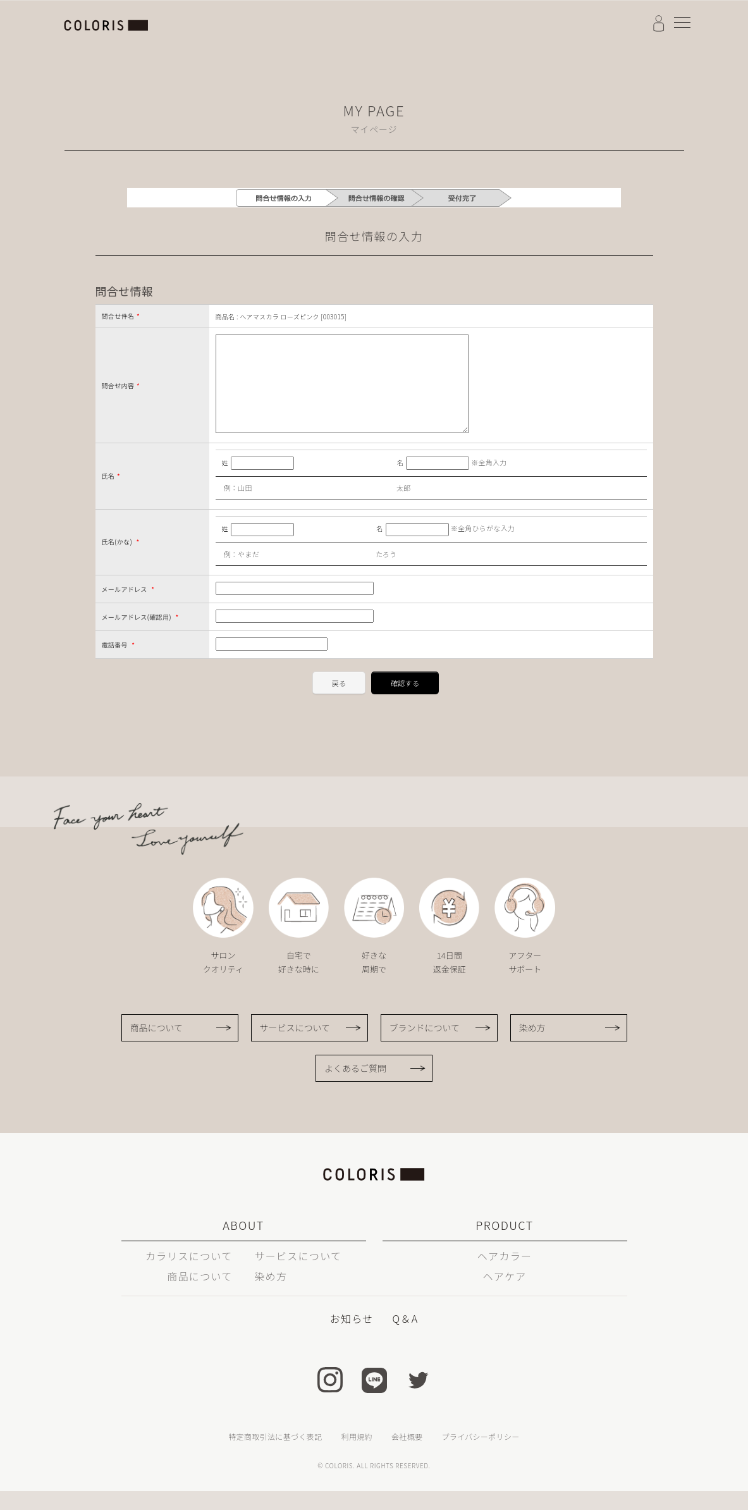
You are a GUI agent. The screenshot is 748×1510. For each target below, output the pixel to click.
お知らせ (352, 1337)
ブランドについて (424, 1046)
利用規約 (356, 1455)
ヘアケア (504, 1295)
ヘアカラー (504, 1274)
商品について (156, 1046)
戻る (339, 702)
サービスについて (295, 1046)
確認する (405, 702)
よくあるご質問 (355, 1087)
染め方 (532, 1046)
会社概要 (406, 1455)
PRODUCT (504, 1244)
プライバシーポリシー (480, 1455)
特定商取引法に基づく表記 (275, 1455)
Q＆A (405, 1337)
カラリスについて (189, 1274)
